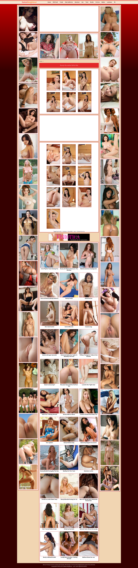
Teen (86, 2)
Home (49, 2)
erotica (65, 231)
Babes (103, 2)
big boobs (59, 231)
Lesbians (109, 2)
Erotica (98, 2)
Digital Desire (81, 564)
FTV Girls (75, 564)
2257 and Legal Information (80, 566)
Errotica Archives (55, 564)
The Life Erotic (91, 564)
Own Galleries (69, 2)
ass (75, 231)
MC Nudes (61, 564)
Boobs (92, 2)
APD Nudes (67, 564)
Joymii (86, 564)
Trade (61, 2)
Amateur (77, 2)
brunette (70, 231)
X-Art (72, 564)
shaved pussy (81, 231)
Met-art (45, 564)
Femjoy (48, 564)
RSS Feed (55, 2)
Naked (29, 2)
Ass (83, 2)
